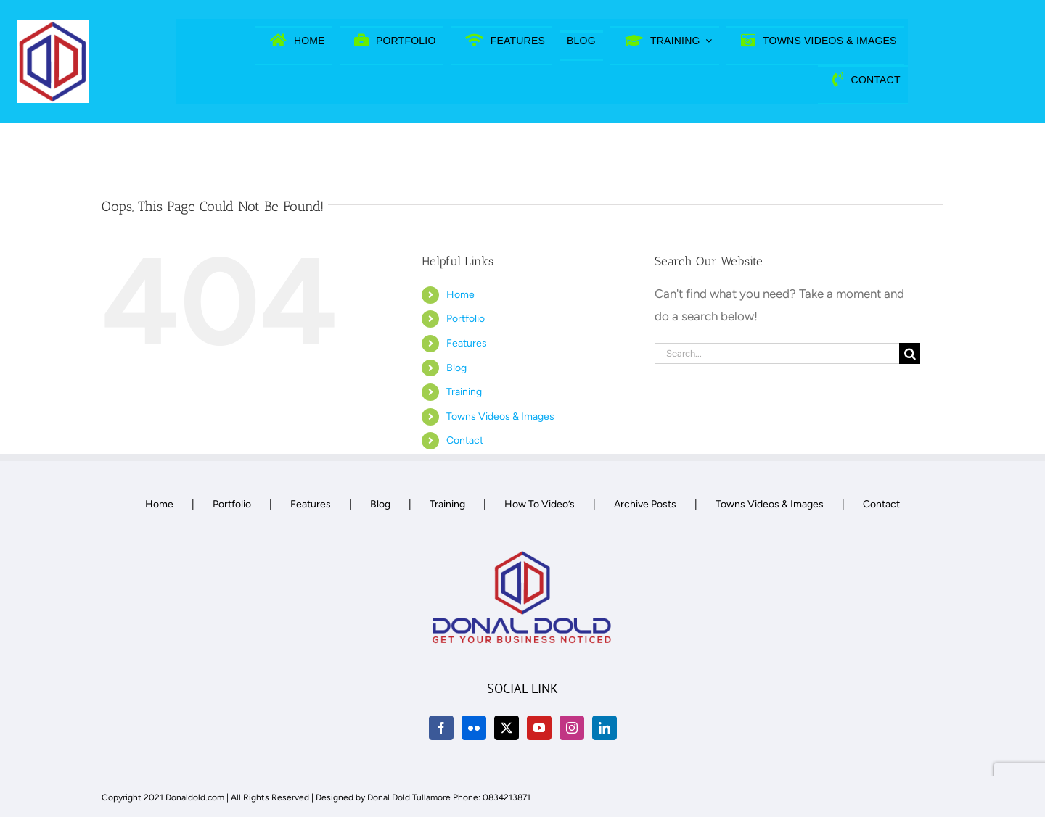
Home (460, 295)
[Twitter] (506, 728)
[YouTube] (539, 728)
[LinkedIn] (604, 728)
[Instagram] (572, 728)
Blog (456, 368)
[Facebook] (441, 728)
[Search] (909, 353)
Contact (464, 440)
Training (464, 392)
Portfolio (465, 318)
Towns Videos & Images (500, 416)
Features (466, 343)
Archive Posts (645, 504)
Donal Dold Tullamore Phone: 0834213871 (448, 797)
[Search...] (777, 353)
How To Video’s (539, 504)
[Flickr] (474, 728)
